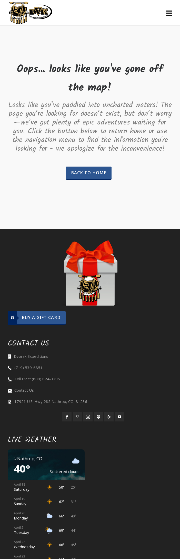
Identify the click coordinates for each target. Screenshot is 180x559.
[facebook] (67, 416)
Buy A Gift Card (34, 317)
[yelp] (109, 416)
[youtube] (119, 416)
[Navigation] (169, 13)
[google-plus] (77, 416)
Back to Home (88, 173)
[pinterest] (98, 416)
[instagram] (88, 416)
